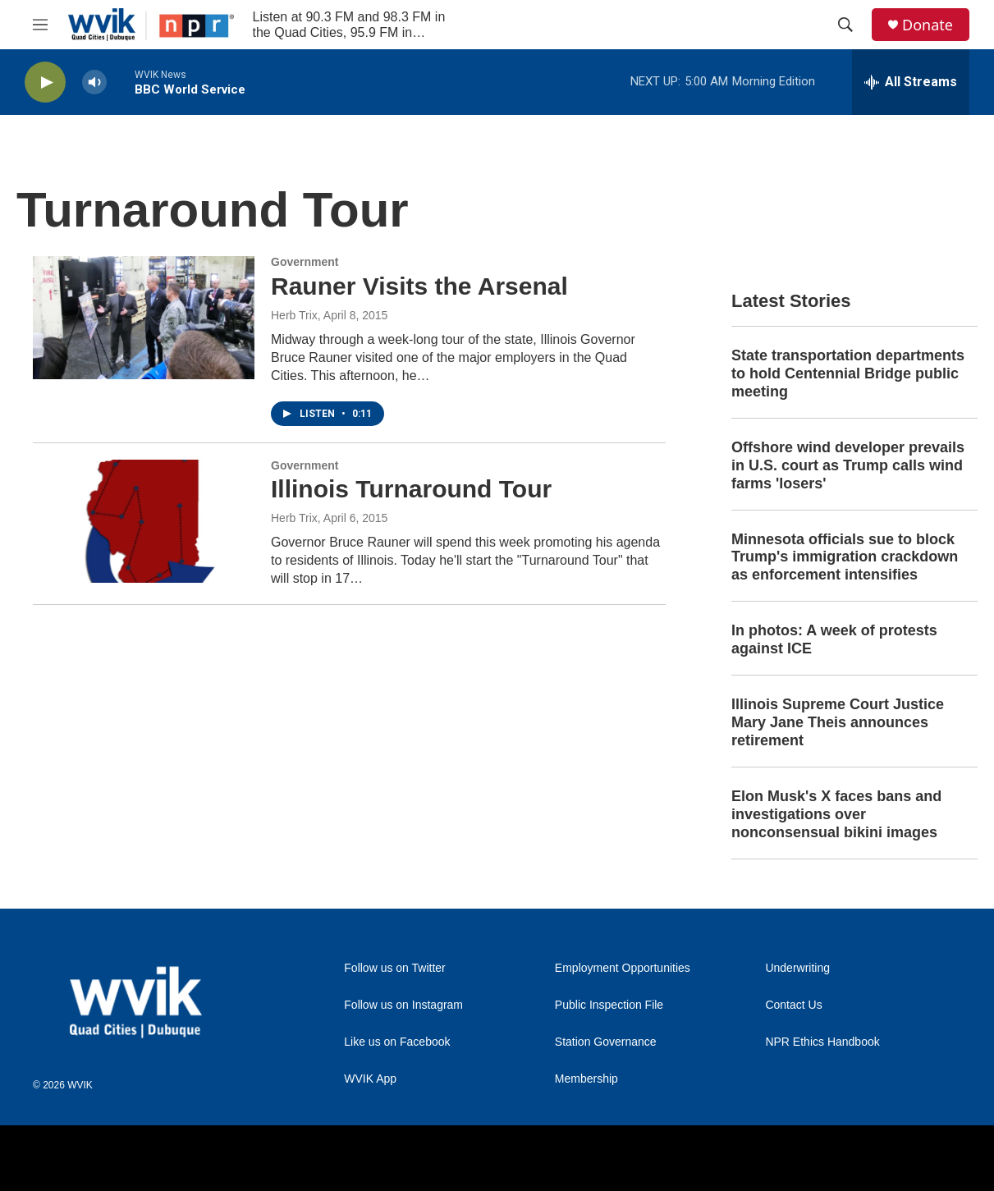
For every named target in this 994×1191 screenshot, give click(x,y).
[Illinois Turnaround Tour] (143, 521)
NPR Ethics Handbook (822, 1042)
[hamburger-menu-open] (40, 24)
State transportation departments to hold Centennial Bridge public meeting (847, 373)
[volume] (94, 82)
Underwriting (797, 968)
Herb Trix (294, 315)
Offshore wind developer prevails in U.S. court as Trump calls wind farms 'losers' (847, 465)
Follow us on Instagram (403, 1005)
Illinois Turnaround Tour (411, 488)
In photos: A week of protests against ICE (834, 639)
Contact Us (793, 1005)
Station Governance (606, 1042)
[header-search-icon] (845, 24)
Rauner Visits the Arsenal (419, 286)
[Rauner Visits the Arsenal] (143, 317)
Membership (586, 1079)
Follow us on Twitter (394, 968)
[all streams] (910, 82)
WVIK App (370, 1079)
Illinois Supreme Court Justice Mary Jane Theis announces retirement (837, 722)
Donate (927, 25)
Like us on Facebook (397, 1042)
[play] (45, 82)
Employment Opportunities (622, 968)
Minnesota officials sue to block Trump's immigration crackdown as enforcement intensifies (844, 557)
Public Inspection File (609, 1005)
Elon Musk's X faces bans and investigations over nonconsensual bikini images (836, 814)
